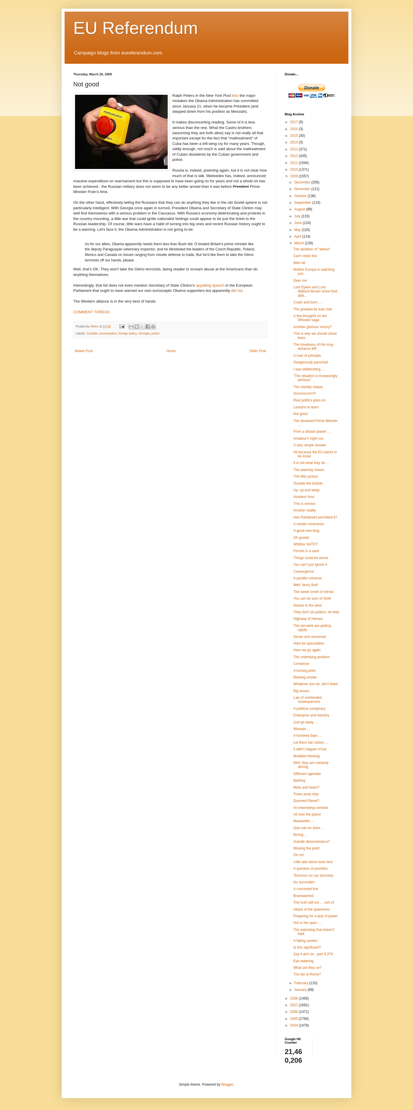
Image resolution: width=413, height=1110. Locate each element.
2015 (294, 136)
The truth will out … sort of (313, 902)
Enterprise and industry (311, 715)
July (297, 216)
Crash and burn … (307, 302)
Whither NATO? (305, 544)
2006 (294, 1012)
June (298, 223)
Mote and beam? (306, 787)
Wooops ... (301, 729)
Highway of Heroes (308, 619)
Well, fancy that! (305, 585)
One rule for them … (309, 828)
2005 (294, 1019)
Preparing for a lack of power (315, 916)
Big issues (301, 691)
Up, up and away (306, 490)
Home (171, 351)
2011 (294, 163)
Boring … (300, 835)
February (301, 983)
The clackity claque (308, 387)
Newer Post (84, 351)
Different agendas (307, 774)
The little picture (305, 476)
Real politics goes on (309, 400)
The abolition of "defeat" (311, 249)
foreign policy (127, 333)
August (300, 209)
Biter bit (299, 263)
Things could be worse (310, 558)
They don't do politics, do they (316, 612)
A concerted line (305, 889)
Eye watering (303, 961)
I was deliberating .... (309, 369)
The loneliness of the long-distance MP (313, 347)
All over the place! (307, 814)
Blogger (227, 1084)
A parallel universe (307, 578)
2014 (294, 142)
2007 (294, 1005)
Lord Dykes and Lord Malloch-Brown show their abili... (315, 291)
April (298, 236)
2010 (294, 170)
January (301, 990)
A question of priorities (310, 869)
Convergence (303, 571)
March (299, 243)
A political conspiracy (309, 709)
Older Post (257, 351)
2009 (294, 176)
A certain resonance (308, 524)
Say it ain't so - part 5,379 (313, 954)
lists (235, 95)
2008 (294, 998)
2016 (294, 129)
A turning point (304, 671)
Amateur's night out (308, 438)
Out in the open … (307, 923)
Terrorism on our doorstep (313, 876)
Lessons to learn (306, 407)
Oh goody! (301, 538)
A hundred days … (307, 736)
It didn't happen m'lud (309, 749)
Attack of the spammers (311, 909)
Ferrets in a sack (306, 551)
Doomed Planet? (306, 801)
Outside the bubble (308, 483)
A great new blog (306, 531)
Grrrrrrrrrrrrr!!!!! (304, 394)
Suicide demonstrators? (311, 842)
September (303, 203)
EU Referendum (135, 28)
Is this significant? (307, 947)
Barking (299, 780)
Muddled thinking (306, 756)
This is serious (304, 504)
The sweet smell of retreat (313, 592)
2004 (294, 1025)
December (302, 182)
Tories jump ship (306, 794)
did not (237, 290)
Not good (300, 414)
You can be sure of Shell (312, 598)
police (155, 333)
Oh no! (298, 855)
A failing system (305, 941)
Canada (92, 333)
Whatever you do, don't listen (315, 684)
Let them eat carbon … (311, 742)
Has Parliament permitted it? (315, 517)
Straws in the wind (307, 605)
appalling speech (210, 285)
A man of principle (307, 356)
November (302, 189)
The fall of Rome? (307, 974)
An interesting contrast (310, 808)
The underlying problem (311, 657)
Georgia (143, 333)
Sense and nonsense (309, 637)
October (301, 196)
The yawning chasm (308, 470)
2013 (294, 149)
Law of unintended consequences (307, 700)
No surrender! (304, 882)
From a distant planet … (311, 432)
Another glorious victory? (312, 327)
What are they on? (307, 968)
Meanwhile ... (303, 821)
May (298, 230)
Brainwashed (303, 896)
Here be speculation (308, 643)
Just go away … (305, 722)
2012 (294, 156)
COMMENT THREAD (91, 312)
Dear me (300, 281)
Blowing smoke (305, 677)
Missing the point (306, 848)
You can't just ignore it (310, 565)
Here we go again (307, 650)
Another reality (304, 510)
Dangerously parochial (310, 362)
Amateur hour (304, 497)
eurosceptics (108, 333)
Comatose (301, 664)
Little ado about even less (313, 862)
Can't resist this (305, 256)
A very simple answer (309, 445)
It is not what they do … (311, 463)
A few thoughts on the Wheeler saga (310, 318)
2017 (294, 122)
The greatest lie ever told (312, 309)
